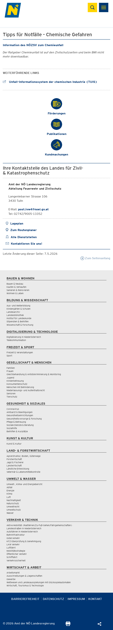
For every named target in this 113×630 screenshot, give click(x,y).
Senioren (11, 393)
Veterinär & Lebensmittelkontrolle (23, 471)
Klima (9, 493)
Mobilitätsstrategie (16, 550)
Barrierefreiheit (25, 599)
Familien (11, 368)
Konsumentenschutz (17, 384)
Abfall (9, 487)
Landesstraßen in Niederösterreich (24, 528)
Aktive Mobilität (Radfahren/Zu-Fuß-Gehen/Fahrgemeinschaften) (39, 525)
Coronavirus (13, 409)
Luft (9, 497)
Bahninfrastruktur (16, 534)
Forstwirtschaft (14, 459)
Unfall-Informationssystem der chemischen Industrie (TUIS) (50, 82)
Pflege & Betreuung (16, 421)
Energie (10, 490)
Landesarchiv (13, 312)
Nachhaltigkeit (14, 500)
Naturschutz (13, 503)
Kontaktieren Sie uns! (26, 243)
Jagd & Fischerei (15, 462)
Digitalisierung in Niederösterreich (24, 337)
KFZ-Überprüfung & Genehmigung (24, 541)
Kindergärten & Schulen (18, 308)
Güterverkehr (13, 538)
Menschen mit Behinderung (20, 387)
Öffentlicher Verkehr (17, 554)
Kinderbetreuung (15, 380)
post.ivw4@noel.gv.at (33, 209)
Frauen (10, 371)
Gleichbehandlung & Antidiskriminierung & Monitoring (34, 374)
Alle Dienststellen (24, 237)
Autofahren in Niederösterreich (22, 531)
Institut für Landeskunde (19, 318)
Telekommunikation (16, 340)
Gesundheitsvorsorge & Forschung (24, 418)
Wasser (10, 513)
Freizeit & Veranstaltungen (20, 352)
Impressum (76, 599)
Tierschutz (12, 396)
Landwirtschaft (14, 465)
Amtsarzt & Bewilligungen (20, 412)
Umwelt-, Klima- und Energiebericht (24, 484)
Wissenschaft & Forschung (20, 324)
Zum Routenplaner (23, 230)
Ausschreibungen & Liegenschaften (24, 575)
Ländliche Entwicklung (18, 468)
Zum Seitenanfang (95, 258)
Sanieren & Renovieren (18, 290)
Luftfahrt (11, 547)
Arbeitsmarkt (13, 572)
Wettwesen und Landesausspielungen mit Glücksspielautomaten (39, 582)
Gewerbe (11, 579)
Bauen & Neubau (15, 283)
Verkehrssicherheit (16, 560)
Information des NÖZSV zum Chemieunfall (33, 45)
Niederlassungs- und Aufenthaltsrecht (26, 390)
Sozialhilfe (12, 428)
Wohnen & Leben (15, 293)
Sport (9, 355)
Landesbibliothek (15, 315)
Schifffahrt (12, 557)
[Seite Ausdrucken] (68, 625)
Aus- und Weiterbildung (18, 305)
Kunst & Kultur (14, 443)
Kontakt (95, 599)
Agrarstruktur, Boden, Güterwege (23, 456)
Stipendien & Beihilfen (18, 321)
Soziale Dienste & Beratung (20, 425)
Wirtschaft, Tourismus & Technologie (25, 585)
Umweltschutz (14, 509)
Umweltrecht (13, 506)
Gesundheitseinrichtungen (20, 415)
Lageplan (16, 223)
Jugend (10, 377)
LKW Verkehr (13, 544)
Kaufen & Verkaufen (16, 287)
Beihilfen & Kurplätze (17, 431)
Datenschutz (53, 599)
